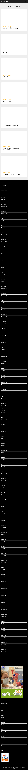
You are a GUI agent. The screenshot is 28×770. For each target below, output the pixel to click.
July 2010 (3, 485)
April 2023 (3, 253)
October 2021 (3, 293)
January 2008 (3, 555)
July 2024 (3, 218)
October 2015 (3, 422)
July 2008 (3, 541)
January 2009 (3, 527)
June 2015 (3, 426)
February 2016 (3, 417)
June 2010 (3, 487)
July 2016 (3, 410)
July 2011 (3, 457)
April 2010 (3, 492)
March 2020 (3, 333)
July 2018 (3, 368)
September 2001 (4, 625)
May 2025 (3, 197)
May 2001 (3, 628)
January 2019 (3, 354)
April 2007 (3, 576)
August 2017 (3, 391)
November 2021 (4, 290)
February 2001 (3, 635)
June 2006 (3, 600)
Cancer (2, 701)
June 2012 (3, 443)
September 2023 (4, 241)
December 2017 (4, 382)
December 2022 (4, 262)
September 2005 (4, 614)
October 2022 (3, 267)
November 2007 (4, 560)
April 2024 (3, 225)
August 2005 (3, 616)
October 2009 (3, 506)
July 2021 (3, 300)
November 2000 (4, 642)
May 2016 (3, 412)
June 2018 (3, 370)
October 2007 (3, 562)
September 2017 (4, 389)
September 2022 (4, 269)
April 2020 (3, 330)
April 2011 (3, 464)
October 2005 (3, 611)
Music (2, 726)
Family (2, 708)
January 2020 (3, 335)
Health (2, 715)
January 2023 (3, 260)
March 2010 (3, 494)
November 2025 (4, 187)
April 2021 (3, 307)
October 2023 (3, 239)
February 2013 (3, 438)
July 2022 (3, 274)
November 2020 (4, 316)
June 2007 (3, 572)
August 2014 (3, 436)
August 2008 (3, 539)
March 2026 (3, 183)
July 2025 (3, 192)
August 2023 (3, 244)
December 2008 (4, 529)
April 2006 (3, 604)
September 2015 (4, 424)
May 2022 (3, 279)
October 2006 (3, 590)
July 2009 (3, 513)
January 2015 (3, 429)
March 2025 (3, 199)
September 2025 (4, 190)
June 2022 (3, 276)
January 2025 (3, 204)
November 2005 (4, 609)
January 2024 (3, 232)
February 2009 (3, 525)
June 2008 (3, 543)
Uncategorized (3, 745)
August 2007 (3, 567)
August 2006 (3, 595)
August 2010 (3, 483)
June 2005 (3, 621)
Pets (2, 729)
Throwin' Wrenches (4, 738)
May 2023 (3, 251)
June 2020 (3, 328)
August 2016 (3, 408)
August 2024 (3, 215)
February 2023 (3, 258)
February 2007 (3, 581)
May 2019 (3, 351)
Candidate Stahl (4, 703)
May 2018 (3, 372)
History (2, 717)
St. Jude (2, 736)
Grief (2, 712)
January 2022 (3, 286)
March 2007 (3, 579)
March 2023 (3, 255)
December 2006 (4, 586)
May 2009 (3, 518)
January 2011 (3, 471)
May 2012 (3, 445)
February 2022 (3, 283)
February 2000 (3, 651)
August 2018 (3, 365)
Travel (2, 743)
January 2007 (3, 583)
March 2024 (3, 227)
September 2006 (4, 593)
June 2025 (3, 194)
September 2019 (4, 344)
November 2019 (4, 340)
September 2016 (4, 405)
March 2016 (3, 415)
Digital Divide (3, 705)
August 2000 (3, 649)
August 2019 (3, 347)
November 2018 (4, 358)
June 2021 (3, 302)
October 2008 (3, 534)
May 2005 (3, 623)
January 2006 (3, 607)
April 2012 (3, 447)
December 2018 (4, 356)
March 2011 (3, 466)
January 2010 (3, 499)
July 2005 (3, 618)
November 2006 (4, 588)
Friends (2, 710)
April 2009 (3, 520)
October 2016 (3, 403)
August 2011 (3, 454)
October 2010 (3, 478)
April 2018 (3, 375)
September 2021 (4, 295)
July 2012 (3, 440)
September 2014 (4, 433)
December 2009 (4, 501)
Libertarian (3, 722)
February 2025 (3, 201)
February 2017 (3, 398)
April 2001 (3, 630)
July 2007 (3, 569)
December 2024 (4, 206)
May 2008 (3, 546)
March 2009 (3, 522)
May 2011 (3, 461)
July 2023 (3, 246)
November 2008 (4, 532)
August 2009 (3, 511)
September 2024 (4, 213)
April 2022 (3, 281)
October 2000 (3, 644)
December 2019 (4, 337)
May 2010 (3, 490)
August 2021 (3, 297)
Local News (3, 724)
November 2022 (4, 265)
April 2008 (3, 548)
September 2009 (4, 508)
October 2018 (3, 361)
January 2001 (3, 637)
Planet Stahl (4, 1)
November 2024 (4, 208)
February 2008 (3, 553)
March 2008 (3, 550)
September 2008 (4, 536)
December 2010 (4, 473)
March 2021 (3, 309)
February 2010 (3, 497)
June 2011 (3, 459)
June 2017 (3, 396)
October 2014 (3, 431)
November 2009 (4, 504)
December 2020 (4, 314)
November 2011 (4, 450)
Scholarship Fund (4, 731)
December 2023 (4, 234)
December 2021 (4, 288)
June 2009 (3, 515)
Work (2, 750)
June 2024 (3, 220)
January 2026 (3, 185)
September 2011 (4, 452)
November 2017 (4, 384)
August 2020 (3, 323)
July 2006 (3, 597)
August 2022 (3, 272)
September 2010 (4, 480)
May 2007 (3, 574)
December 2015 (4, 419)
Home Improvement (4, 719)
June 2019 (3, 349)
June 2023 (3, 248)
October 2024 (3, 211)
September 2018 (4, 363)
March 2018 (3, 377)
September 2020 (4, 321)
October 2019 (3, 342)
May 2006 (3, 602)
